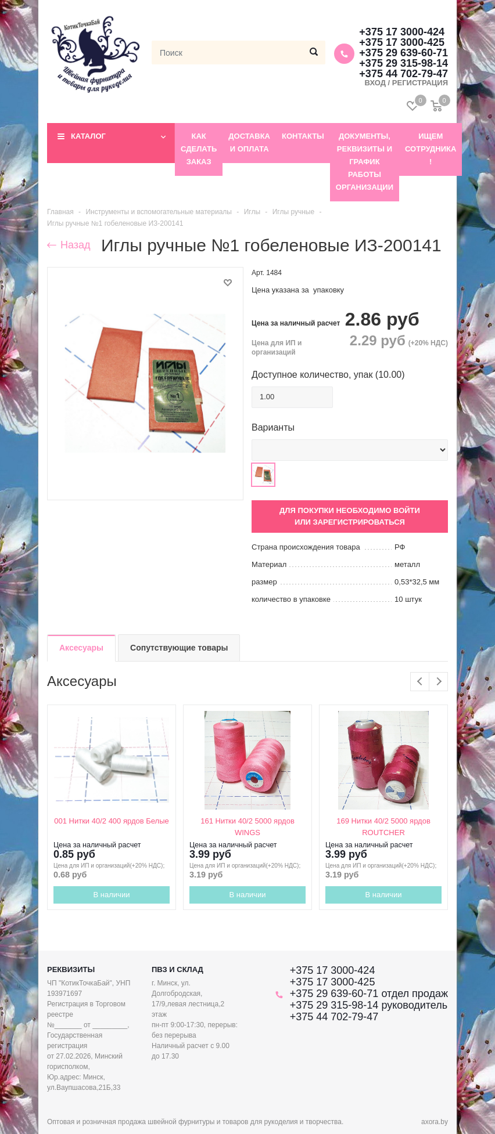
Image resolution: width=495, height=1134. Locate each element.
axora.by (434, 1122)
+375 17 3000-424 (401, 32)
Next (438, 681)
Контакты (303, 136)
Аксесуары (81, 647)
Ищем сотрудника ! (430, 149)
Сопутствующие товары (179, 647)
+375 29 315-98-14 (403, 63)
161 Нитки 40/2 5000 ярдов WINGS (247, 827)
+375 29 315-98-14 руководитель (368, 1005)
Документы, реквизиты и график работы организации (364, 162)
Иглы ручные (293, 212)
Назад (69, 245)
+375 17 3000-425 (401, 42)
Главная (60, 212)
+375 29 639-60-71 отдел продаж (369, 993)
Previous (419, 681)
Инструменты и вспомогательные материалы (158, 212)
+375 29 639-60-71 (403, 53)
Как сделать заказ (199, 149)
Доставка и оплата (249, 142)
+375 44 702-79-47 (334, 1017)
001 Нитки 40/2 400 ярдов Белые (111, 821)
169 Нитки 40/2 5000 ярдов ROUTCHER (383, 827)
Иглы (252, 212)
